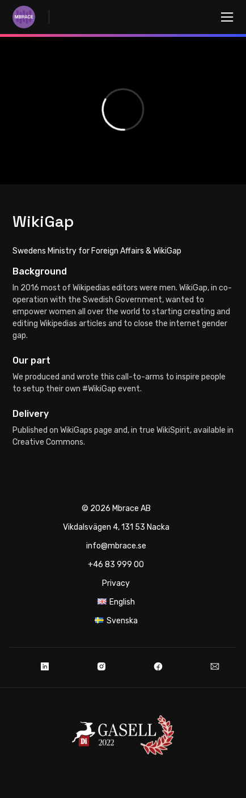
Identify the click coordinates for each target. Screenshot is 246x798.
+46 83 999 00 (116, 564)
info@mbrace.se (116, 546)
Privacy (116, 583)
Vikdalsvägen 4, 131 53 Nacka (116, 527)
